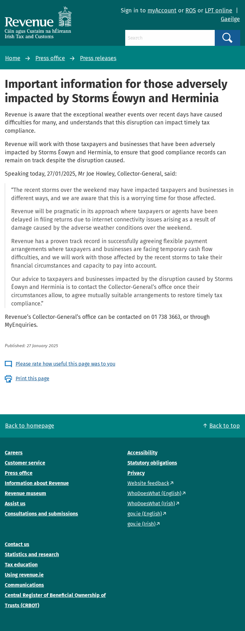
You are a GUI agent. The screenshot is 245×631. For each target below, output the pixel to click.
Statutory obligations (152, 463)
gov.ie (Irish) (141, 524)
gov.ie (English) (144, 514)
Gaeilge (230, 19)
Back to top (224, 425)
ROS (190, 10)
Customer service (25, 463)
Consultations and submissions (41, 514)
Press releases (98, 58)
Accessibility (142, 453)
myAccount (162, 10)
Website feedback (148, 483)
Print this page (32, 378)
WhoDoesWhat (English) (154, 493)
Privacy (136, 473)
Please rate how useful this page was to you (65, 364)
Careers (14, 453)
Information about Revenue (37, 483)
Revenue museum (25, 493)
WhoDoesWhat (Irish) (151, 504)
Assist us (15, 504)
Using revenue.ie (24, 575)
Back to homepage (29, 425)
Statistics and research (32, 554)
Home (12, 58)
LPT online (218, 10)
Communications (24, 585)
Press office (50, 58)
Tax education (21, 565)
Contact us (17, 544)
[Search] (170, 38)
